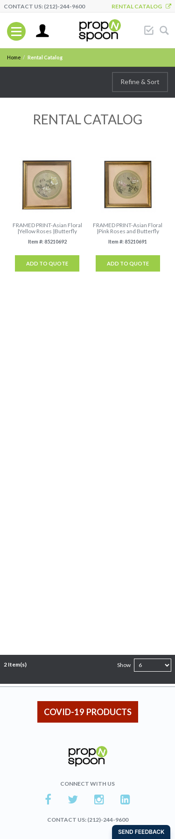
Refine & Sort (140, 82)
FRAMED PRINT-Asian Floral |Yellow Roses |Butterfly (47, 228)
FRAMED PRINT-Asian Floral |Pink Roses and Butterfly (127, 228)
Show (124, 664)
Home (14, 57)
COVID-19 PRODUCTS (88, 712)
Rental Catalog (141, 6)
